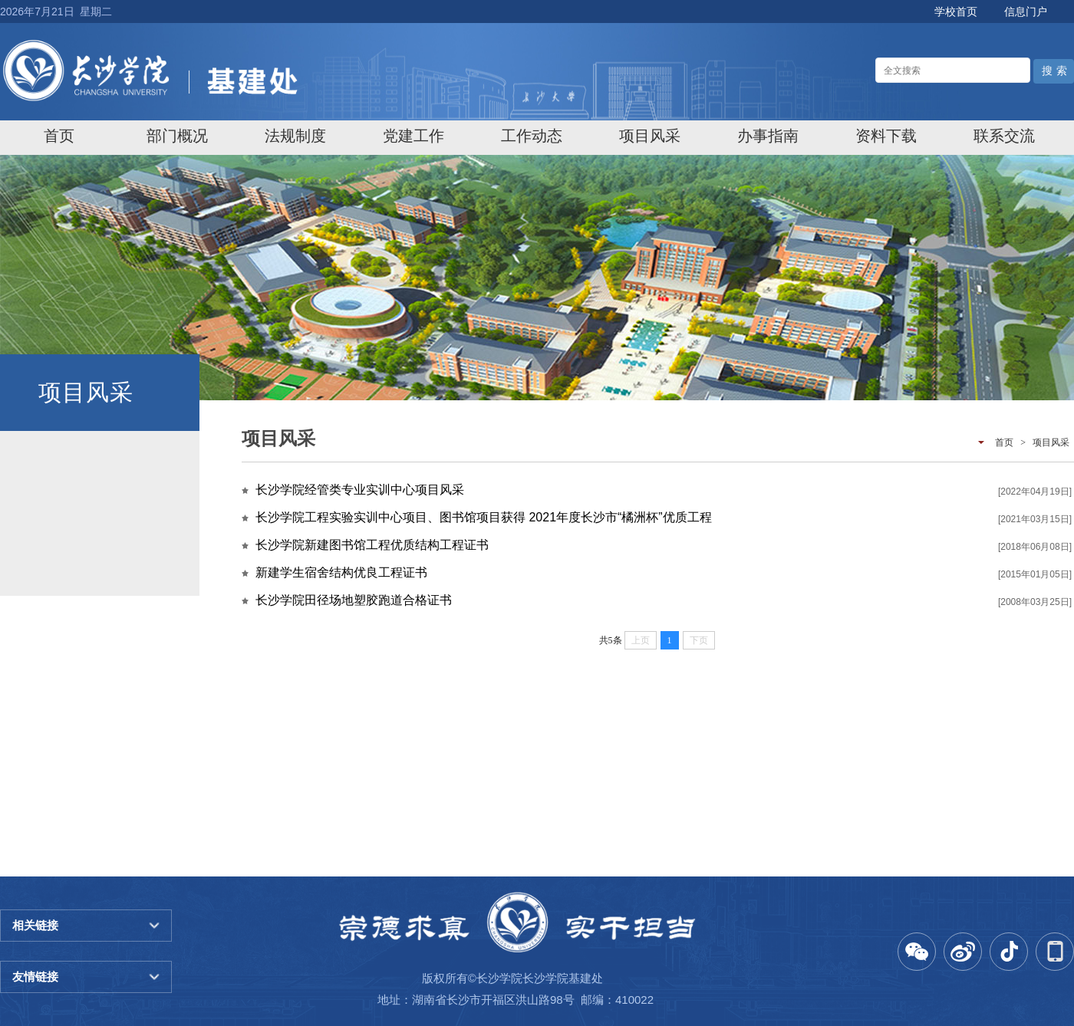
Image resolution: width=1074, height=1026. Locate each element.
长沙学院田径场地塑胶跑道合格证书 (353, 600)
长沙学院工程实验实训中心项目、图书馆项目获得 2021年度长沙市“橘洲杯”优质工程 (483, 517)
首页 (59, 135)
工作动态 (531, 135)
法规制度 (295, 135)
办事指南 (768, 135)
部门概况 (177, 135)
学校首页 (955, 11)
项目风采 (649, 135)
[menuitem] (59, 135)
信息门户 (1025, 11)
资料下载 (886, 135)
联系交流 (1004, 135)
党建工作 (413, 135)
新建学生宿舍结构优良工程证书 (341, 572)
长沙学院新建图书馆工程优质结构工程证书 (372, 544)
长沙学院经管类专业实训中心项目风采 (359, 489)
